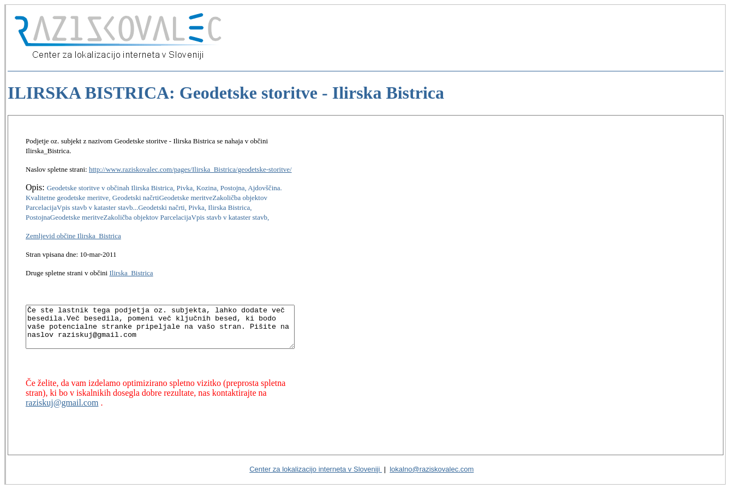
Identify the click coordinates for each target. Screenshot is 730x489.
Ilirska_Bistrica (131, 263)
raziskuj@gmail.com (272, 391)
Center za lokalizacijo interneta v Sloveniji (315, 469)
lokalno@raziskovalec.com (432, 469)
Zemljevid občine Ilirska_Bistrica (73, 226)
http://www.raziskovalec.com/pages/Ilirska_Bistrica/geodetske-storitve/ (190, 159)
